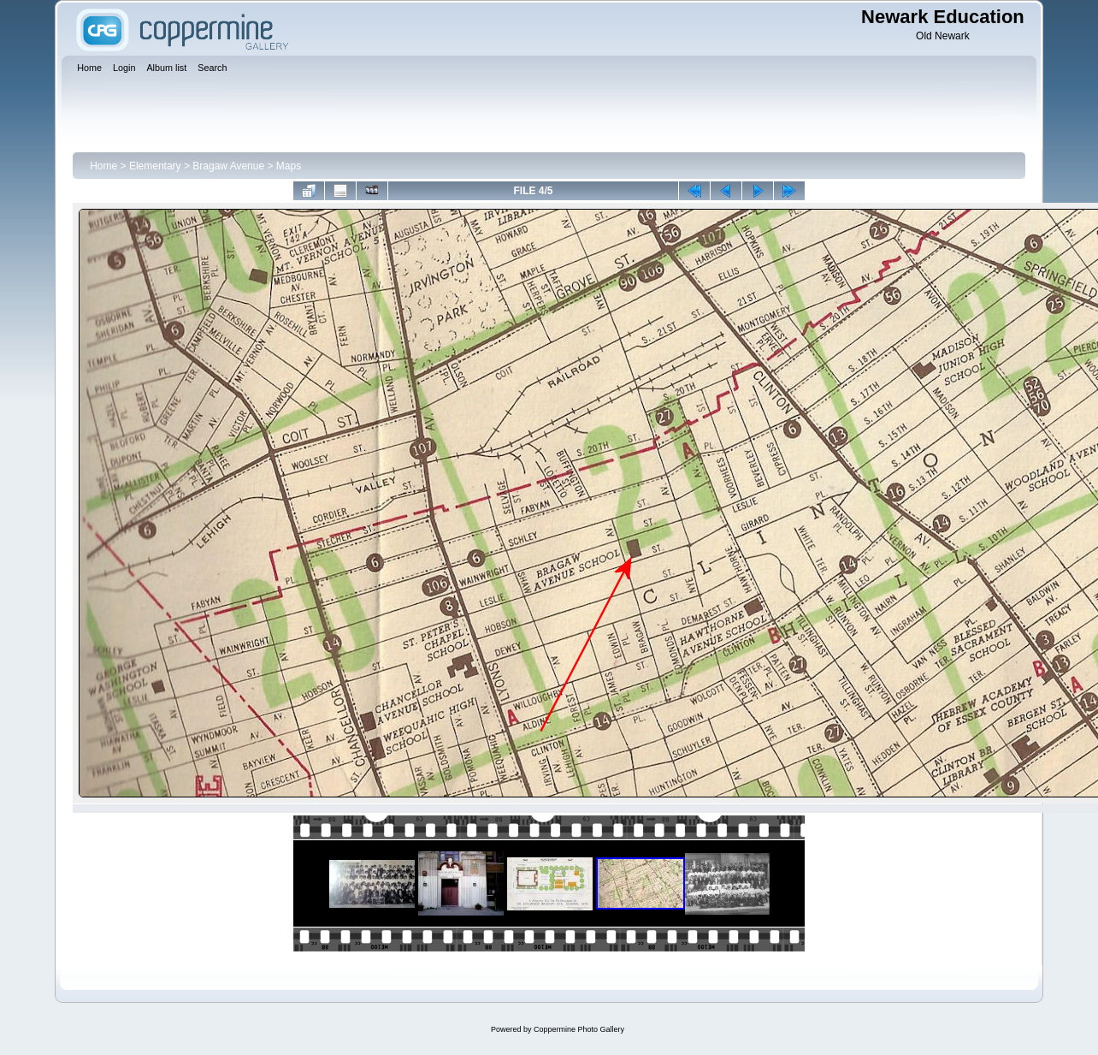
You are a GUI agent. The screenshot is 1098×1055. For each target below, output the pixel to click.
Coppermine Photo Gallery (579, 1029)
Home (103, 166)
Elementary (155, 166)
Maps (288, 166)
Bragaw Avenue (228, 166)
